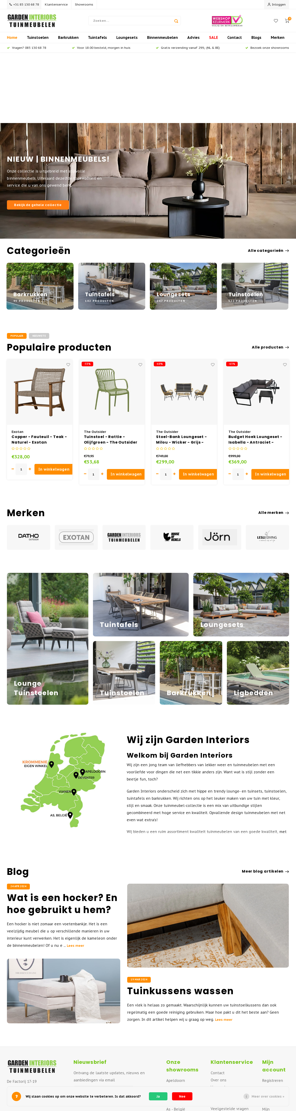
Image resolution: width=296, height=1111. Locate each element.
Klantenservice (58, 4)
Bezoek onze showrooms (267, 50)
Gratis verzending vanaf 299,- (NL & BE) (188, 50)
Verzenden (220, 1019)
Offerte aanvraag (226, 1033)
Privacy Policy (222, 1084)
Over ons (218, 1012)
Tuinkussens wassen (180, 923)
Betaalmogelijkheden (230, 1048)
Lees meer (75, 878)
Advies (193, 40)
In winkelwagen (54, 401)
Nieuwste (39, 268)
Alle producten (270, 279)
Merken (277, 40)
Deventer (174, 1020)
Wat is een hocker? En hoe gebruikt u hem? (62, 836)
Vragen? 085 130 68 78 (26, 50)
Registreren (272, 1012)
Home (12, 40)
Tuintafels (97, 40)
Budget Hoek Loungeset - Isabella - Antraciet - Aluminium (255, 371)
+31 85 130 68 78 (25, 4)
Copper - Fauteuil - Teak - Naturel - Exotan (39, 371)
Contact (234, 40)
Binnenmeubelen (162, 40)
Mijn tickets (272, 1034)
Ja (158, 1096)
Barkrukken (68, 40)
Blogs (256, 40)
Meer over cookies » (268, 1096)
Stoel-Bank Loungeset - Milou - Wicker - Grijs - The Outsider (181, 371)
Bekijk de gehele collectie (38, 137)
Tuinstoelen (38, 40)
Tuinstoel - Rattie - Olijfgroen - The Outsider (110, 371)
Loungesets (127, 40)
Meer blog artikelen (265, 803)
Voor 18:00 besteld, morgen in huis (101, 50)
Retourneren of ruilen (230, 1026)
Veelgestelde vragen (230, 1041)
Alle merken (273, 444)
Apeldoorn (175, 1012)
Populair (16, 268)
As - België (175, 1041)
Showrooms (86, 4)
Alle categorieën (268, 182)
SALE (213, 40)
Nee (182, 1096)
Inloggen (277, 4)
